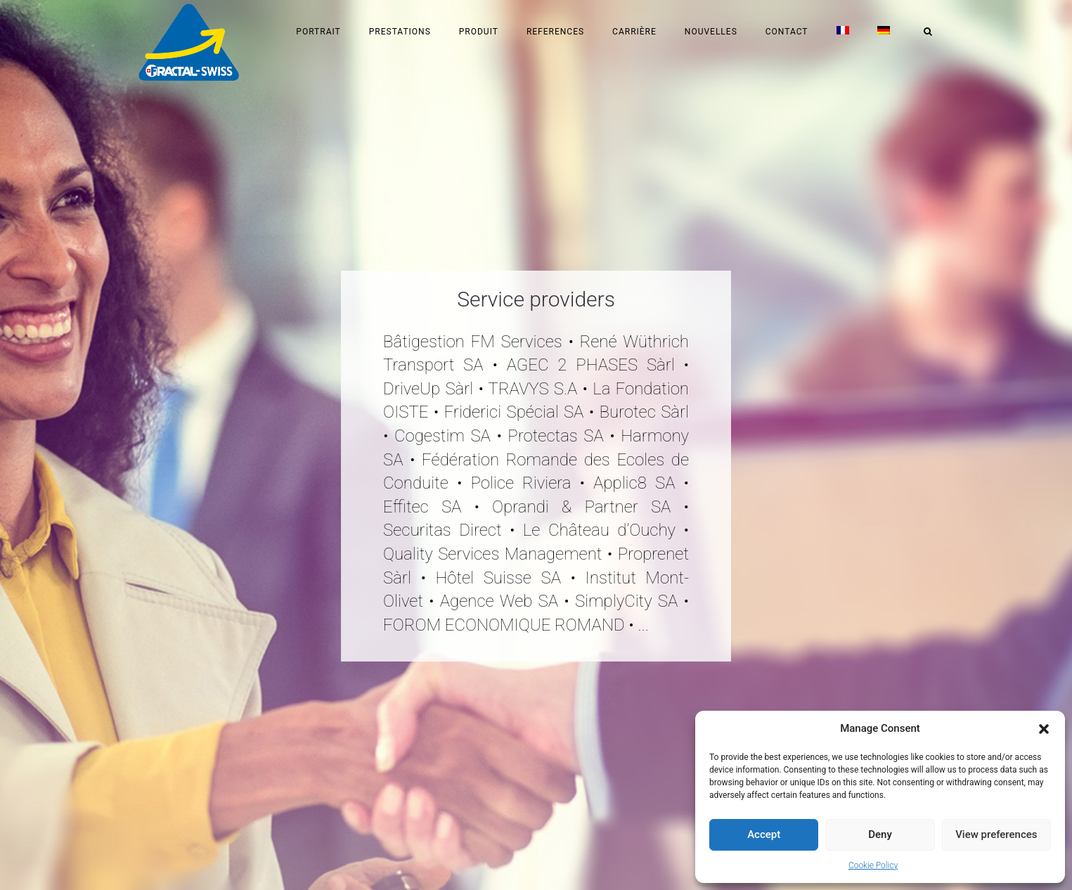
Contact (787, 32)
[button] (1044, 729)
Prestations (400, 32)
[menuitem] (843, 31)
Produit (478, 32)
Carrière (634, 32)
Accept (763, 834)
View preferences (996, 834)
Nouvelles (711, 32)
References (555, 32)
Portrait (318, 32)
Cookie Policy (873, 865)
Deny (880, 834)
